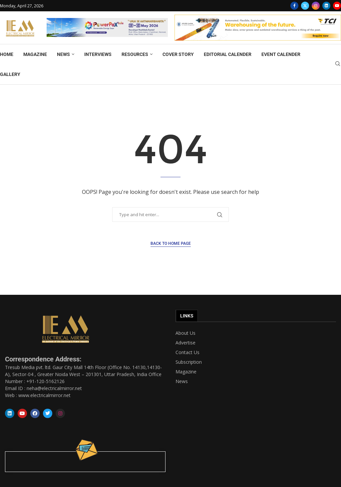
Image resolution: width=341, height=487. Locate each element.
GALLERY (10, 74)
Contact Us (187, 352)
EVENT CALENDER (280, 54)
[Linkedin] (326, 6)
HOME (6, 54)
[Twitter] (305, 6)
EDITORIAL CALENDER (227, 54)
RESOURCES (135, 54)
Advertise (185, 342)
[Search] (337, 64)
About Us (185, 333)
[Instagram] (316, 6)
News (181, 381)
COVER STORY (178, 54)
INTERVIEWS (98, 54)
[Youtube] (337, 6)
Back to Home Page (171, 243)
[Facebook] (294, 6)
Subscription (188, 362)
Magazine (185, 371)
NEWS (63, 54)
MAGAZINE (35, 54)
